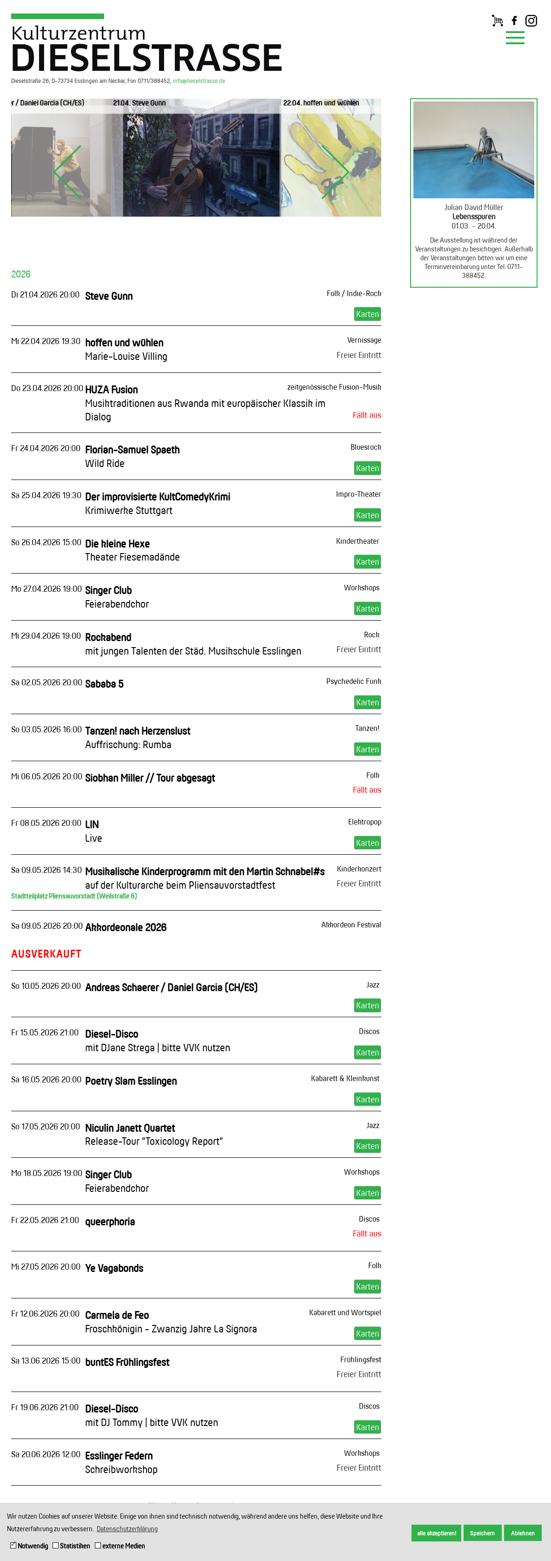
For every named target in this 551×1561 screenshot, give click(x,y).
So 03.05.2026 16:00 (46, 729)
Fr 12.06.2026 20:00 (45, 1313)
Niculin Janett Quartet (154, 1135)
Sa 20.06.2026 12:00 (45, 1454)
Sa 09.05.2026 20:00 (47, 925)
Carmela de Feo (171, 1322)
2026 (21, 274)
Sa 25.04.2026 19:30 (46, 495)
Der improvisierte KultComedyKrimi (157, 503)
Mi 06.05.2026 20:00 (46, 776)
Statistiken (71, 1545)
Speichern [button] (482, 1533)
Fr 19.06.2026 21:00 (45, 1407)
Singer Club (117, 597)
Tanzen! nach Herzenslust (137, 737)
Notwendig (29, 1545)
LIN (93, 831)
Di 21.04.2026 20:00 (45, 294)
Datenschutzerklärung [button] (127, 1528)
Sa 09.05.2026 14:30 (46, 870)
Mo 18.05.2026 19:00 (46, 1173)
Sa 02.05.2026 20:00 (46, 682)
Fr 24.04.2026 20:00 (45, 448)
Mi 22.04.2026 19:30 (45, 341)
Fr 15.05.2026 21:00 (45, 1032)
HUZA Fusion (205, 403)
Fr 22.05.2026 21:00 (45, 1220)
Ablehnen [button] (523, 1533)
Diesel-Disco (157, 1040)
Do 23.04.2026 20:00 (47, 388)
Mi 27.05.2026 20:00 (45, 1266)
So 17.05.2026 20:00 (45, 1126)
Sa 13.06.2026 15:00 (45, 1360)
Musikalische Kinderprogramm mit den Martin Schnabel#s (205, 878)
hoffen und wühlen (126, 349)
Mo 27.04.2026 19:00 (46, 588)
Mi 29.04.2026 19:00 (46, 635)
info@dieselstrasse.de (199, 80)
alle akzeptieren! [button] (436, 1533)
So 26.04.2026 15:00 (46, 542)
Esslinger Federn (121, 1462)
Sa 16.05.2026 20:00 (46, 1079)
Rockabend (193, 644)
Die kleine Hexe (132, 550)
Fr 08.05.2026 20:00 (46, 823)
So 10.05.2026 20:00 (46, 985)
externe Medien (120, 1545)
